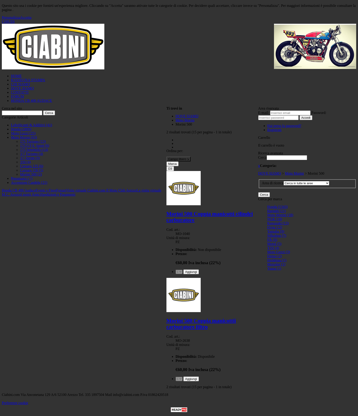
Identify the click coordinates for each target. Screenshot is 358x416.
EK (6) (272, 240)
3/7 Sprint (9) (30, 158)
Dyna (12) (274, 227)
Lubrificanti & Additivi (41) (31, 125)
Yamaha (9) (275, 231)
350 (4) (25, 162)
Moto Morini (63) (24, 137)
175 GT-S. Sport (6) (34, 145)
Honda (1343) (277, 207)
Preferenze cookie (15, 403)
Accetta (26, 17)
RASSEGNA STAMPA (28, 80)
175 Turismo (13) (33, 141)
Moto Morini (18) (280, 215)
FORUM (17, 96)
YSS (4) (273, 248)
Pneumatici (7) (22, 178)
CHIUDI (8, 22)
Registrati (274, 130)
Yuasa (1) (274, 268)
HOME (16, 76)
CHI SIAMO (20, 84)
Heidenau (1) (277, 260)
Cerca (262, 157)
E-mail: (263, 113)
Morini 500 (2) (31, 174)
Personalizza (11, 17)
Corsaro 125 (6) (31, 166)
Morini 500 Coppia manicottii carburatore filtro (201, 324)
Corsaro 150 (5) (31, 170)
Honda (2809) (21, 129)
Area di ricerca (273, 183)
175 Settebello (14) (34, 150)
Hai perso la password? (284, 126)
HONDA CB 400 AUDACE (31, 101)
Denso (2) (274, 256)
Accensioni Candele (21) (29, 182)
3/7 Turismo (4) (31, 154)
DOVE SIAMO (22, 88)
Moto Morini (294, 173)
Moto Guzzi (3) (278, 252)
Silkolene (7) (276, 235)
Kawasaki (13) (278, 223)
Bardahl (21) (276, 211)
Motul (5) (274, 244)
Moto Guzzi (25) (23, 133)
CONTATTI (20, 92)
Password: (318, 113)
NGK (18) (274, 219)
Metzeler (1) (276, 264)
